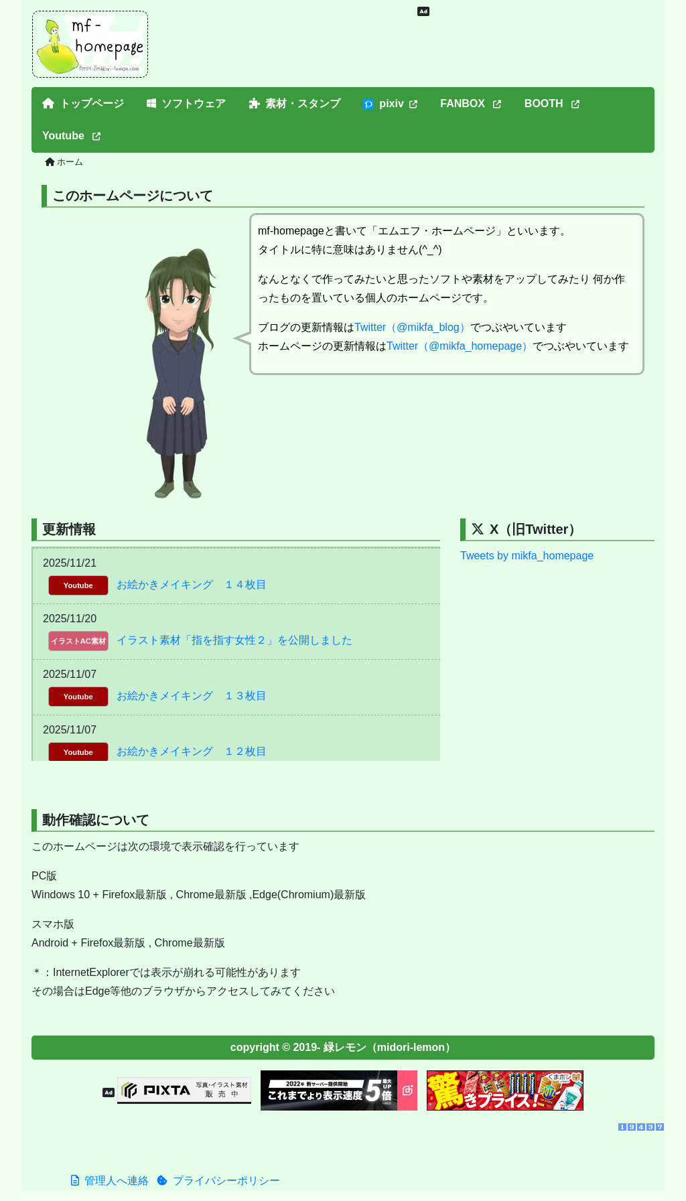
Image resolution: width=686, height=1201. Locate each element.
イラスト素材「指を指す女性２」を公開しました (234, 640)
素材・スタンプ (294, 103)
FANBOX (470, 103)
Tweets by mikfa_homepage (527, 555)
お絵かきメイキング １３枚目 (192, 695)
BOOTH (552, 103)
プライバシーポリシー (218, 1180)
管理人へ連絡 (110, 1180)
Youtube (71, 135)
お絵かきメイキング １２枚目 (192, 751)
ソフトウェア (186, 103)
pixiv (390, 104)
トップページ (83, 103)
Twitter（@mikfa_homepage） (460, 346)
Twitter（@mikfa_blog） (412, 327)
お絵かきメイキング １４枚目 (192, 584)
